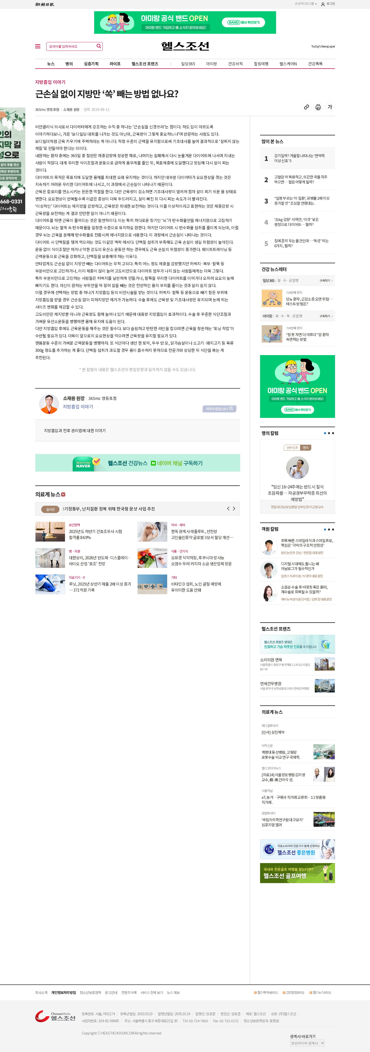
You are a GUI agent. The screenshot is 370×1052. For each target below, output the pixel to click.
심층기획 (91, 64)
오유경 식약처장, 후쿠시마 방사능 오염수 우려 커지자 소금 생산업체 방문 (201, 561)
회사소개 (41, 992)
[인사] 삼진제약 (273, 732)
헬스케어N (288, 64)
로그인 (331, 3)
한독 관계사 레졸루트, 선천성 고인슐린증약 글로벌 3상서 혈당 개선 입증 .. (200, 534)
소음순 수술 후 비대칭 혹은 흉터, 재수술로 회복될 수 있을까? (304, 589)
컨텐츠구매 (128, 992)
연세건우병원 (270, 683)
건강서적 (235, 64)
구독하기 (325, 280)
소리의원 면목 (271, 659)
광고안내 (111, 992)
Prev (229, 508)
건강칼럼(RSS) (295, 992)
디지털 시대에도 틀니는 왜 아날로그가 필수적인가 (300, 566)
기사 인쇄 (318, 107)
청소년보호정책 (90, 992)
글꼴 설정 (330, 107)
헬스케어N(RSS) (267, 992)
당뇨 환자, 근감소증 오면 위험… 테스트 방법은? (309, 301)
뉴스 (50, 64)
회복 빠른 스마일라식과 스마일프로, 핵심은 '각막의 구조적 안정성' (307, 543)
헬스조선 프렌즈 (145, 64)
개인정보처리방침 (63, 992)
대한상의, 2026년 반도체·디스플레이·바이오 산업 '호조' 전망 (99, 561)
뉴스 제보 (173, 992)
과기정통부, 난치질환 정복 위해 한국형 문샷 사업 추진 (110, 508)
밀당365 (188, 64)
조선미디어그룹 (306, 3)
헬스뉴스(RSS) (322, 992)
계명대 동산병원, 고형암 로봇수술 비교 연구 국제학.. (281, 754)
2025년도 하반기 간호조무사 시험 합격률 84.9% (95, 534)
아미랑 (211, 64)
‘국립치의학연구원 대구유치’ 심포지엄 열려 (283, 822)
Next (235, 508)
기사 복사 (307, 107)
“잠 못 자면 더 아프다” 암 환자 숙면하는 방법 (307, 337)
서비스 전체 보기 (151, 992)
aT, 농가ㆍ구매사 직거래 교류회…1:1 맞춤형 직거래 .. (294, 800)
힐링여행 (261, 64)
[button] (325, 433)
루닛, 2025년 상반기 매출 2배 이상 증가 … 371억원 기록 (100, 587)
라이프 (115, 64)
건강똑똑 (315, 64)
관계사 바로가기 (303, 1036)
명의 (69, 64)
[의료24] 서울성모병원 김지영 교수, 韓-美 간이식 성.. (283, 777)
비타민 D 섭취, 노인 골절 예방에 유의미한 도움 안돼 (196, 587)
